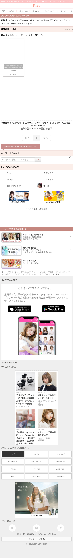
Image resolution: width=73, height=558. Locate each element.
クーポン (12, 476)
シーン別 (29, 35)
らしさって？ (21, 534)
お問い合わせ (52, 534)
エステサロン (60, 469)
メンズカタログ (13, 461)
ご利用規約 (30, 534)
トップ (12, 454)
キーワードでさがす (10, 153)
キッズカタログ (36, 461)
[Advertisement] (36, 100)
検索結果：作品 (37, 29)
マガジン (36, 454)
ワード (39, 35)
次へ (45, 137)
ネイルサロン (36, 469)
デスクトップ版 (36, 539)
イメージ (20, 35)
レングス (10, 35)
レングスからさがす (10, 167)
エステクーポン (60, 476)
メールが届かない (40, 534)
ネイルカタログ (60, 461)
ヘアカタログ (60, 454)
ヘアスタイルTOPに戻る (36, 209)
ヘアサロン (12, 469)
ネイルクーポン (36, 476)
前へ (27, 137)
